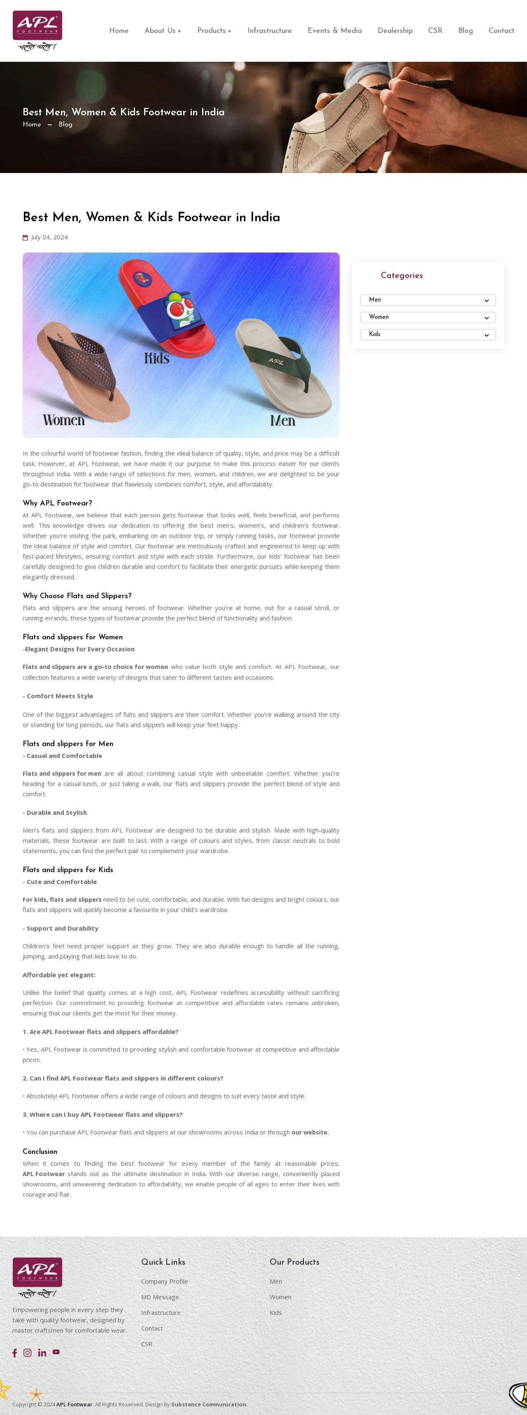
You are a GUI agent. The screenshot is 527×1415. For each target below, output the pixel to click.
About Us (163, 31)
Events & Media (335, 31)
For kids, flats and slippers (64, 899)
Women (280, 1296)
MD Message (160, 1296)
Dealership (395, 31)
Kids (276, 1311)
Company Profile (164, 1280)
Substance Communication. (209, 1403)
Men (276, 1280)
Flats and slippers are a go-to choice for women (97, 666)
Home (119, 31)
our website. (311, 1131)
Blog (465, 31)
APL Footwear (44, 1173)
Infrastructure (269, 31)
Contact (502, 31)
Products (214, 31)
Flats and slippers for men (63, 773)
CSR (435, 31)
